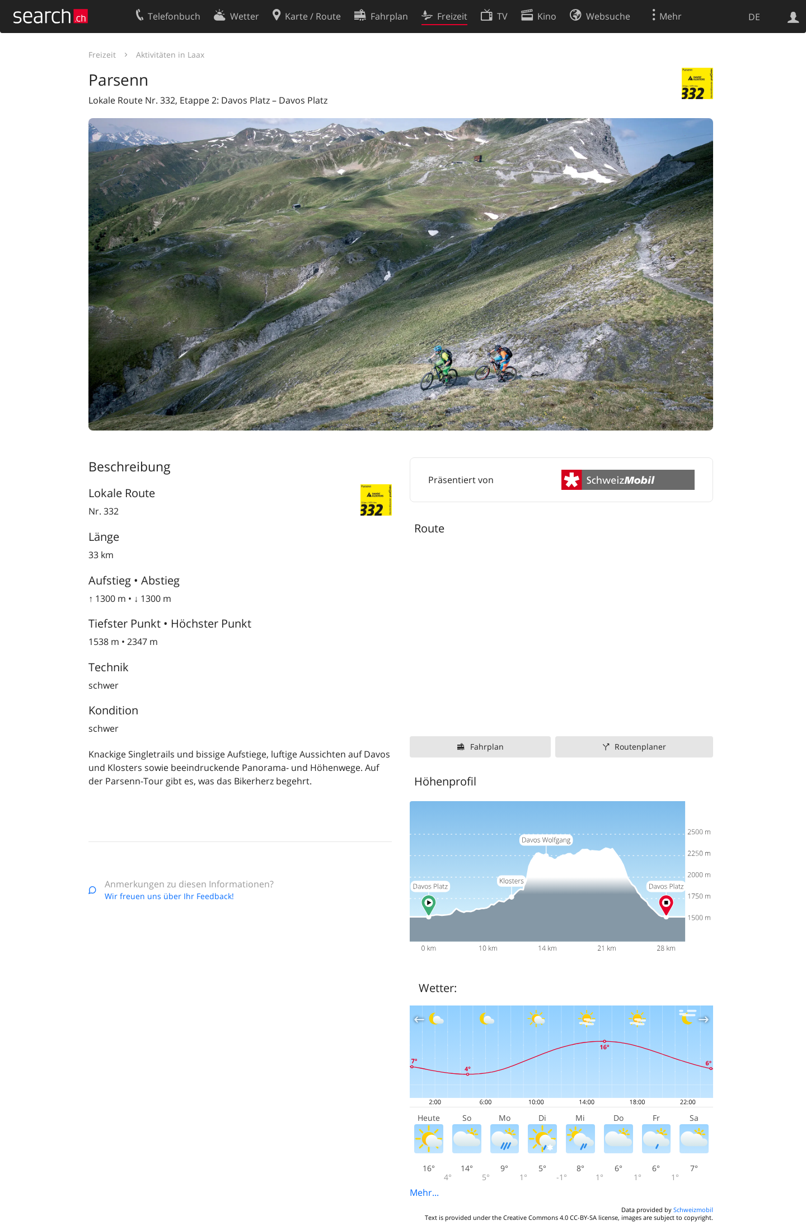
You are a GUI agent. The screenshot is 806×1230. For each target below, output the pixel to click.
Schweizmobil (693, 1209)
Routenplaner (640, 746)
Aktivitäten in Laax (170, 54)
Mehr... (424, 1192)
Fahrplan (487, 746)
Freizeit (102, 54)
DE (754, 17)
